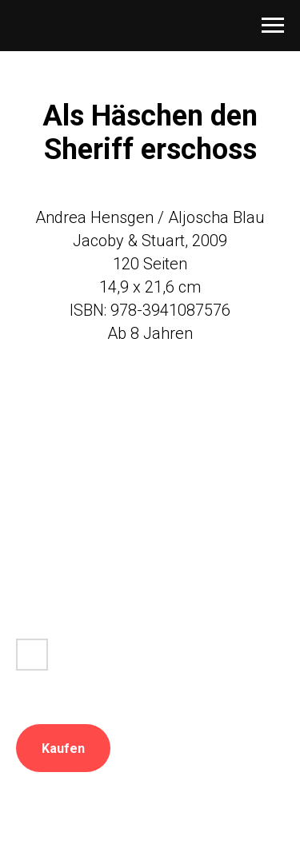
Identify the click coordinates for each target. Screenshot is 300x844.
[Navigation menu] (273, 26)
